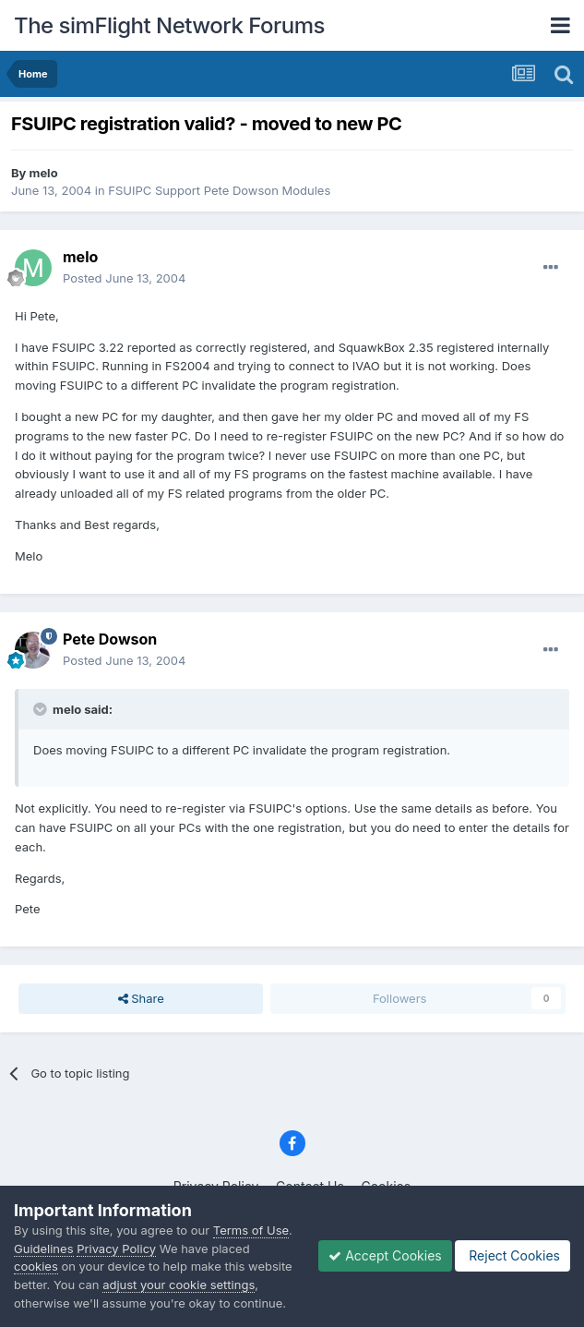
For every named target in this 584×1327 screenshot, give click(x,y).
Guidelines (44, 1248)
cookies (36, 1266)
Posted (124, 278)
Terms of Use (251, 1230)
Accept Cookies (385, 1255)
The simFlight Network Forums (169, 25)
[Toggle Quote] (41, 709)
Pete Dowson (110, 639)
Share (141, 998)
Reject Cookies (512, 1255)
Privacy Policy (116, 1248)
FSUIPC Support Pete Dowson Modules (219, 190)
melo (44, 172)
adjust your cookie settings (178, 1284)
